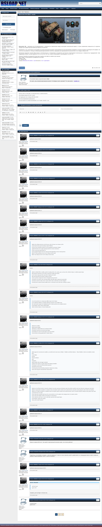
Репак (7, 8)
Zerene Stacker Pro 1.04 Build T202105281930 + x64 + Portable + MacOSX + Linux (34, 100)
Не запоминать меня (7, 27)
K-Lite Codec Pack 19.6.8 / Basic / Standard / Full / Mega (8, 62)
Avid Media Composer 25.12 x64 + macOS (27, 95)
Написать (74, 8)
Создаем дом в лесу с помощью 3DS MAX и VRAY (29, 97)
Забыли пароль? (5, 29)
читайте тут (76, 81)
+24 (22, 67)
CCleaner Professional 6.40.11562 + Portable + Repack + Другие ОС (8, 47)
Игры (57, 8)
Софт (3, 8)
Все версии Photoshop (23, 8)
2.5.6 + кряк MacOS (45, 60)
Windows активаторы (34, 8)
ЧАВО (67, 8)
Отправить (25, 125)
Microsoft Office (44, 8)
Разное (61, 8)
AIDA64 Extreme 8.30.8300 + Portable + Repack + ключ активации (7, 56)
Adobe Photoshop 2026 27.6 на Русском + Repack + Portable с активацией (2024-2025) (8, 40)
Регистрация (12, 29)
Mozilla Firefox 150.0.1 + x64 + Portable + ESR (8, 38)
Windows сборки (13, 8)
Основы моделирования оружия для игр (27, 98)
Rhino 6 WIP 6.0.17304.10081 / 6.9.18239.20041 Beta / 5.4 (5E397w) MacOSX (33, 93)
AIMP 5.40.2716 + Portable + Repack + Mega (7, 59)
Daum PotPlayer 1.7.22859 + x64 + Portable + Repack (8, 50)
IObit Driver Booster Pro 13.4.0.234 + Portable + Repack (7, 64)
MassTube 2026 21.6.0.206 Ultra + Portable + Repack (8, 53)
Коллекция (52, 8)
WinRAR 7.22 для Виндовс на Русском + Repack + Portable (8, 44)
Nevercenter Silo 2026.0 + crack (29, 60)
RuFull (35, 135)
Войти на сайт (8, 24)
